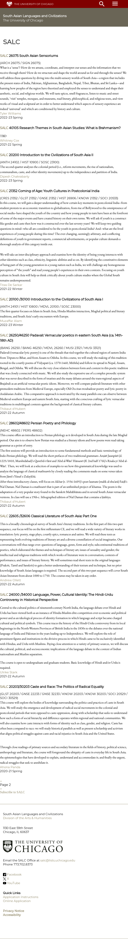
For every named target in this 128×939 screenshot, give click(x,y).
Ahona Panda (10, 767)
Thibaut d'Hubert (13, 409)
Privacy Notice (13, 911)
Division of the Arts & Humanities (27, 818)
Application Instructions (20, 897)
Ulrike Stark (8, 672)
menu (115, 3)
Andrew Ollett (10, 580)
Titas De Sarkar (11, 285)
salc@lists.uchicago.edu (57, 860)
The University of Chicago (33, 4)
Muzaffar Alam (11, 321)
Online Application (17, 901)
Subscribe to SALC (12, 792)
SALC (4, 56)
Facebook (14, 874)
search (101, 4)
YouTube (13, 883)
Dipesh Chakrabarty (14, 176)
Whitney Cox (9, 140)
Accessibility (12, 915)
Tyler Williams (10, 113)
